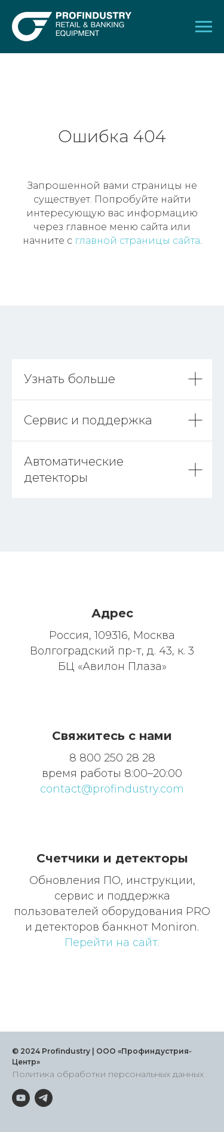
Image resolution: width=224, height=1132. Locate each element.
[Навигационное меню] (203, 27)
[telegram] (44, 1098)
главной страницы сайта (137, 240)
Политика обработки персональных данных (108, 1074)
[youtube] (21, 1098)
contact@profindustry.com (112, 789)
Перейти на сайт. (112, 942)
